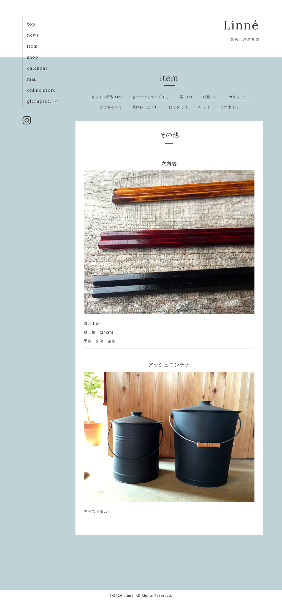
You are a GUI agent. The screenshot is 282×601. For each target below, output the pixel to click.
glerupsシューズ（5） (151, 97)
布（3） (204, 107)
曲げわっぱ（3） (146, 107)
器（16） (187, 97)
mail (32, 79)
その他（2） (230, 107)
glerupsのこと (43, 101)
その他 (169, 134)
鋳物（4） (211, 97)
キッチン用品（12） (108, 97)
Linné (241, 25)
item (32, 46)
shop (32, 57)
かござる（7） (111, 107)
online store (41, 90)
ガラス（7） (239, 97)
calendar (37, 68)
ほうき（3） (179, 107)
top (31, 24)
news (33, 35)
